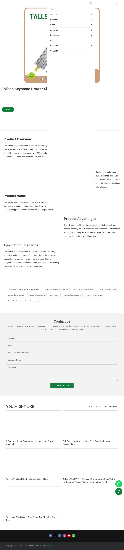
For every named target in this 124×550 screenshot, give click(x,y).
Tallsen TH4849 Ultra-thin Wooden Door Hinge (27, 479)
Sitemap (49, 546)
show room (113, 406)
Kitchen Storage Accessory (107, 289)
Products (103, 406)
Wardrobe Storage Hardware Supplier (56, 289)
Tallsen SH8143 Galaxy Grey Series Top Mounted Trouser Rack (32, 518)
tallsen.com (40, 546)
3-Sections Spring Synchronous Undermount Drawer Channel (30, 443)
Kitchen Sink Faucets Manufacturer (83, 289)
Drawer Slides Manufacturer (72, 295)
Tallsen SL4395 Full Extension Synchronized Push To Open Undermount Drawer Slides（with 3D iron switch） (90, 480)
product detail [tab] (62, 128)
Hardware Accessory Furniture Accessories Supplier (24, 289)
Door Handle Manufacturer (16, 295)
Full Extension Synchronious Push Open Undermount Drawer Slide (87, 443)
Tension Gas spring (31, 301)
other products (92, 406)
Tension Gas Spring (14, 301)
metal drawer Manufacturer (94, 295)
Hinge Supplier (54, 295)
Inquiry (8, 109)
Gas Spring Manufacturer (37, 295)
